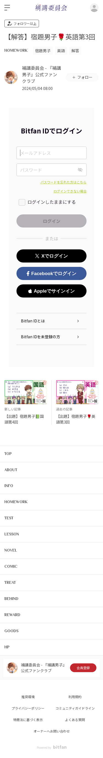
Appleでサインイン (51, 291)
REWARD (12, 615)
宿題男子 (43, 50)
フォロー (82, 77)
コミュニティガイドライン (75, 708)
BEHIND (11, 598)
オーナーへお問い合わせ (52, 731)
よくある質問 (75, 719)
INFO (8, 485)
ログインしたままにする (51, 202)
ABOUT (10, 470)
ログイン (94, 7)
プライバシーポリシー (28, 708)
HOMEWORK (15, 50)
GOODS (11, 631)
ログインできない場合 (70, 191)
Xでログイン (51, 256)
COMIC (10, 566)
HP (6, 647)
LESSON (11, 534)
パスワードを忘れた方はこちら (63, 182)
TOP (8, 453)
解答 (75, 50)
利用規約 (75, 696)
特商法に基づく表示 (28, 719)
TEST (8, 518)
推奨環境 (28, 696)
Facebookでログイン (51, 273)
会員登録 (83, 667)
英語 (61, 50)
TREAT (10, 582)
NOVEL (10, 550)
